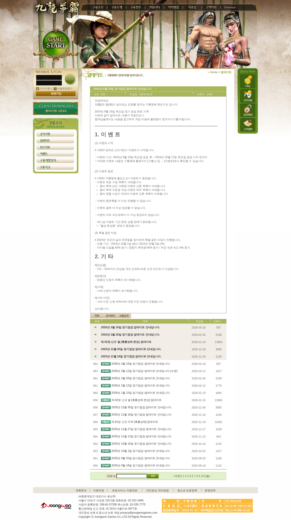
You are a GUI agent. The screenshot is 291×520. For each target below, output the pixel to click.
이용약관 (98, 490)
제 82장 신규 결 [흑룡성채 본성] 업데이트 (126, 341)
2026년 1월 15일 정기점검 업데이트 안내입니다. (141, 392)
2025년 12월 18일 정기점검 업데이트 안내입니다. (131, 356)
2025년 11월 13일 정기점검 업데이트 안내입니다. (142, 436)
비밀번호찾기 (63, 88)
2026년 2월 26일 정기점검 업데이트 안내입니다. (130, 334)
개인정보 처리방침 (157, 490)
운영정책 (210, 490)
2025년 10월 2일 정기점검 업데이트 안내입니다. (141, 451)
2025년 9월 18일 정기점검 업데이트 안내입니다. (141, 465)
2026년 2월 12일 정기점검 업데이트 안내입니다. (141, 385)
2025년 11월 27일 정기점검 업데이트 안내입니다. (142, 429)
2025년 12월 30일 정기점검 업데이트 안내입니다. (131, 349)
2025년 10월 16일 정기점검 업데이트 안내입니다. (142, 443)
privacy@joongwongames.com (139, 512)
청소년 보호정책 (187, 490)
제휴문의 (81, 490)
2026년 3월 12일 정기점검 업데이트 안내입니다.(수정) (145, 371)
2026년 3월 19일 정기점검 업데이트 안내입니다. (130, 327)
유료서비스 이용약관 (124, 490)
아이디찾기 (44, 88)
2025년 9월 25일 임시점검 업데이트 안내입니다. (141, 458)
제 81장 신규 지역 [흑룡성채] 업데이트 (135, 421)
